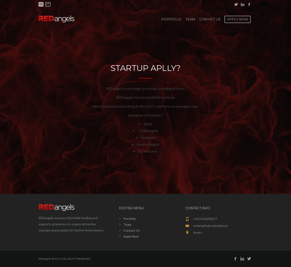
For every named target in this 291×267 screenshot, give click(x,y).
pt (47, 4)
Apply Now (237, 19)
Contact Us (210, 19)
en (41, 4)
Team (190, 19)
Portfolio (171, 19)
